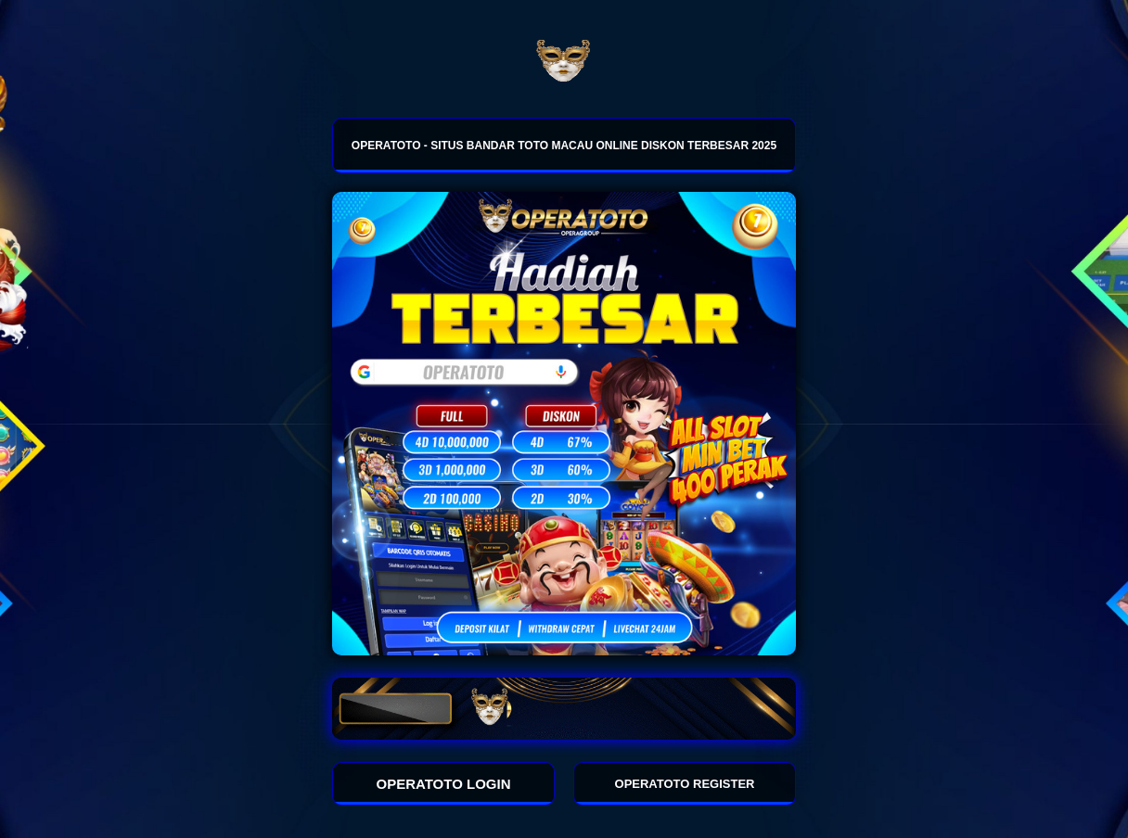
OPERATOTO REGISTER (685, 784)
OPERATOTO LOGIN (444, 784)
